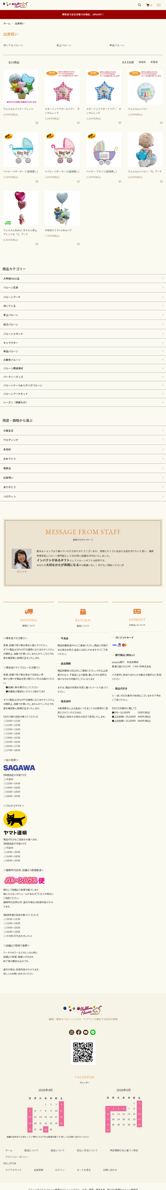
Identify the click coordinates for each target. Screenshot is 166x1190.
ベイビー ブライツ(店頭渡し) (101, 171)
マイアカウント (11, 1163)
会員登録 (32, 1163)
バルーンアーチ (11, 297)
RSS (5, 1156)
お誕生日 (8, 430)
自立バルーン (10, 324)
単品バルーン (10, 351)
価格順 (142, 62)
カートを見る (70, 1163)
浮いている (9, 306)
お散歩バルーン (12, 359)
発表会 (7, 468)
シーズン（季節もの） (15, 402)
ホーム (6, 23)
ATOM (13, 1156)
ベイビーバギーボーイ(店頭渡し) (20, 171)
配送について (26, 1150)
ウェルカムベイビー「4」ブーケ (145, 171)
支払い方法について (73, 1150)
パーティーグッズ (13, 376)
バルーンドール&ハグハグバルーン (22, 385)
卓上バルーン (10, 315)
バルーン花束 (10, 287)
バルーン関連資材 (13, 368)
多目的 (7, 449)
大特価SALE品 (11, 278)
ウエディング (10, 440)
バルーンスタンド (13, 333)
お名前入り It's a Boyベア (58, 230)
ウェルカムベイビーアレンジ (18, 108)
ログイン (50, 1163)
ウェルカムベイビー (138, 108)
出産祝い (19, 23)
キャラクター (10, 342)
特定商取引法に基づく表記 (107, 1150)
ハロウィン (9, 496)
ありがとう (9, 487)
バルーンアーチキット (15, 393)
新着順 (154, 62)
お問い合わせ (93, 1163)
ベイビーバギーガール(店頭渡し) (62, 171)
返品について (48, 1150)
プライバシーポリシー (140, 1150)
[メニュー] (159, 5)
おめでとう (9, 458)
